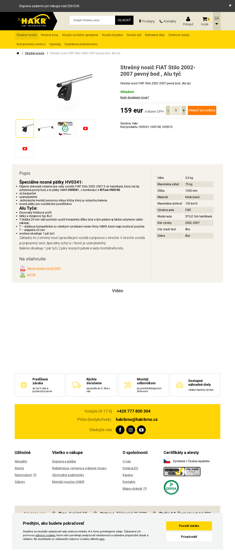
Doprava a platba (64, 461)
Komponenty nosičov (31, 44)
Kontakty (170, 21)
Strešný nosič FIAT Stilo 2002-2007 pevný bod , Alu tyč (85, 53)
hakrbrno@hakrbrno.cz (137, 419)
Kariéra (128, 475)
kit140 (30, 274)
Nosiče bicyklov (112, 35)
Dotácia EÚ (130, 468)
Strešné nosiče (27, 35)
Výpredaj (55, 44)
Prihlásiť (188, 24)
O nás (127, 461)
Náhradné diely (155, 35)
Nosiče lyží (134, 35)
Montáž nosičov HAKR (68, 482)
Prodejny (148, 21)
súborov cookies (45, 535)
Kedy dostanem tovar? (134, 97)
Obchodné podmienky (68, 475)
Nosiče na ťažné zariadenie (80, 35)
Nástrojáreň (25, 475)
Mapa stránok (135, 488)
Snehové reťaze (178, 35)
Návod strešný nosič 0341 (43, 268)
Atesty (19, 468)
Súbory (20, 482)
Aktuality (21, 461)
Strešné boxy (49, 35)
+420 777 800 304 (134, 411)
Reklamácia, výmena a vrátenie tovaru (79, 468)
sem (101, 539)
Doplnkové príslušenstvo (80, 44)
